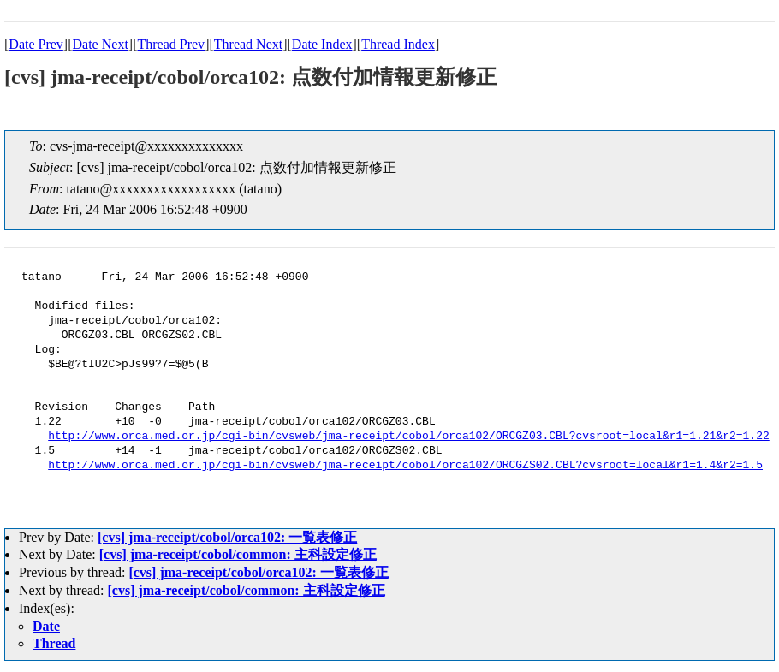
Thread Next (248, 44)
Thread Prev (171, 44)
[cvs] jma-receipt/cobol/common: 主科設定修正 (238, 554)
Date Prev (36, 44)
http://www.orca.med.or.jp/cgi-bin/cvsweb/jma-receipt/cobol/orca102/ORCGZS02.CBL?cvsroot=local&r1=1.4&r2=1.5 (405, 465)
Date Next (100, 44)
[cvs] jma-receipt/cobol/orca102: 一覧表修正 (227, 537)
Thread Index (398, 44)
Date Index (322, 44)
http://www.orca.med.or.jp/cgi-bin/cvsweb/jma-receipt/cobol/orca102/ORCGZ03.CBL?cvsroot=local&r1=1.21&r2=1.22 (408, 436)
